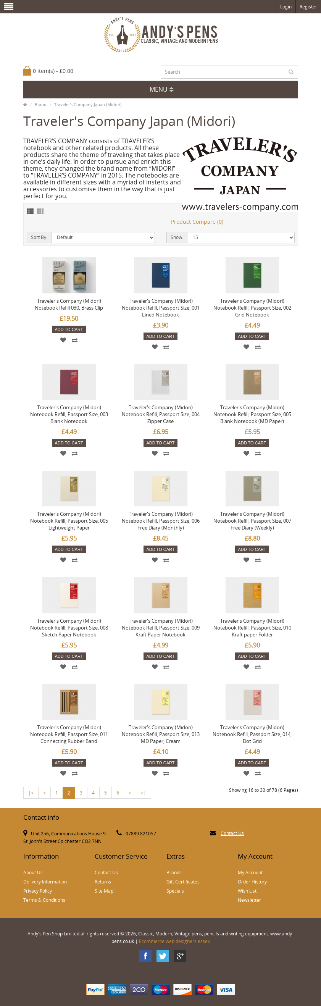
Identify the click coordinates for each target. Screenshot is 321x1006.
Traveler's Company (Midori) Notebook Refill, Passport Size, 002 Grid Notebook (252, 307)
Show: (177, 237)
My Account (250, 872)
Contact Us (232, 833)
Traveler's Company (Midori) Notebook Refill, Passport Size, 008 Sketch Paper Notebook (69, 627)
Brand (41, 104)
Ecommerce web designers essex (174, 941)
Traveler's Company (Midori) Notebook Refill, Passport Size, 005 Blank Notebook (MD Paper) (252, 414)
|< (31, 793)
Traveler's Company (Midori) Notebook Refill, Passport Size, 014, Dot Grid (252, 734)
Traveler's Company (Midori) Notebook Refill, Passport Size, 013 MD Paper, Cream (161, 734)
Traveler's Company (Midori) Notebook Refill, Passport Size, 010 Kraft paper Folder (252, 627)
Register (308, 6)
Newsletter (249, 900)
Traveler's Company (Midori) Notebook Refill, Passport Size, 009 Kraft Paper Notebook (161, 627)
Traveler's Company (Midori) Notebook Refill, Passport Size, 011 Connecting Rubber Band (69, 734)
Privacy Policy (37, 891)
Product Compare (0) (197, 221)
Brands (174, 872)
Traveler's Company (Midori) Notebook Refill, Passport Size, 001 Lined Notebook (161, 307)
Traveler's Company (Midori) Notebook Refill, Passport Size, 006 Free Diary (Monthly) (161, 520)
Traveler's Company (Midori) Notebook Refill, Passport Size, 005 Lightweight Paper (69, 520)
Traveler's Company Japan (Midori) (87, 104)
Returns (103, 881)
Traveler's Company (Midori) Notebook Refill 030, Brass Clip (69, 304)
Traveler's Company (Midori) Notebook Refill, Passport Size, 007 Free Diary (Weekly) (252, 520)
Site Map (104, 891)
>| (143, 793)
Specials (175, 891)
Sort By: (39, 237)
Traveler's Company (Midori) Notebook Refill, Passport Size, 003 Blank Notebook (69, 414)
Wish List (247, 891)
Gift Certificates (183, 881)
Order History (252, 881)
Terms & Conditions (44, 900)
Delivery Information (45, 881)
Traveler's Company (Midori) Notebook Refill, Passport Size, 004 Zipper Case (161, 414)
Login (286, 6)
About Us (33, 872)
